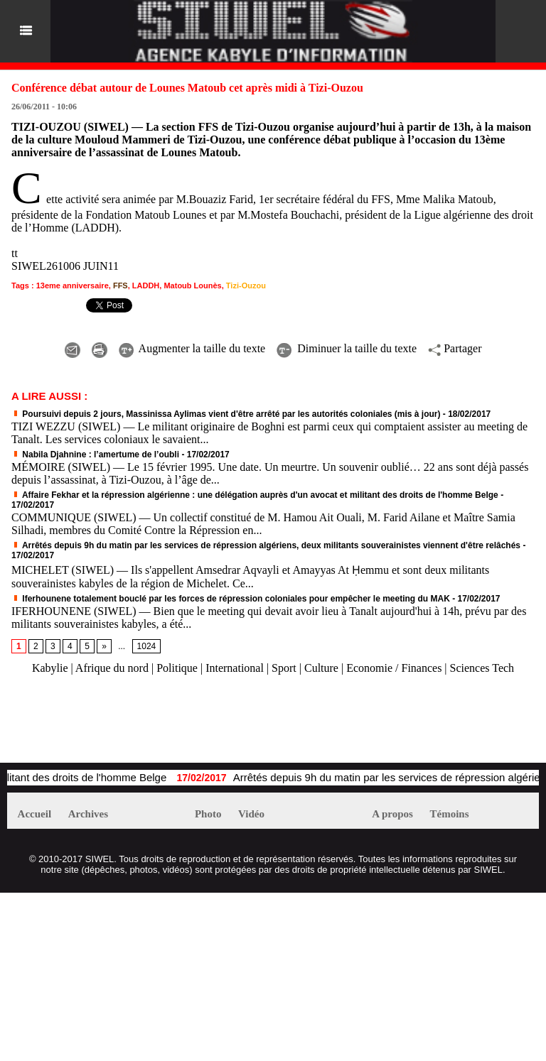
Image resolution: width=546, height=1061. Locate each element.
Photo (208, 814)
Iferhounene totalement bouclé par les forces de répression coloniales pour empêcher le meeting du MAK (230, 599)
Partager (454, 348)
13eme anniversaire (72, 285)
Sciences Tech (482, 668)
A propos (392, 814)
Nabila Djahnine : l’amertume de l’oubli (95, 454)
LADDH (146, 285)
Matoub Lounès (192, 285)
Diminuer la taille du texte (347, 348)
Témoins (449, 814)
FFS (120, 285)
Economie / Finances (393, 668)
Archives (88, 814)
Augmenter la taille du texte (192, 348)
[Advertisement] (173, 725)
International (234, 668)
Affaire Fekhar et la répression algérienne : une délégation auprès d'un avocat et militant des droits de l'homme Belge (254, 495)
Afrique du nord (112, 668)
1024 (146, 646)
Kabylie (50, 668)
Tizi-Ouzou (246, 285)
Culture (321, 668)
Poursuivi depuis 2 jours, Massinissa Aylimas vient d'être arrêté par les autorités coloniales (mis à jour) (226, 414)
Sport (284, 668)
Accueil (34, 814)
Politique (177, 668)
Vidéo (251, 814)
